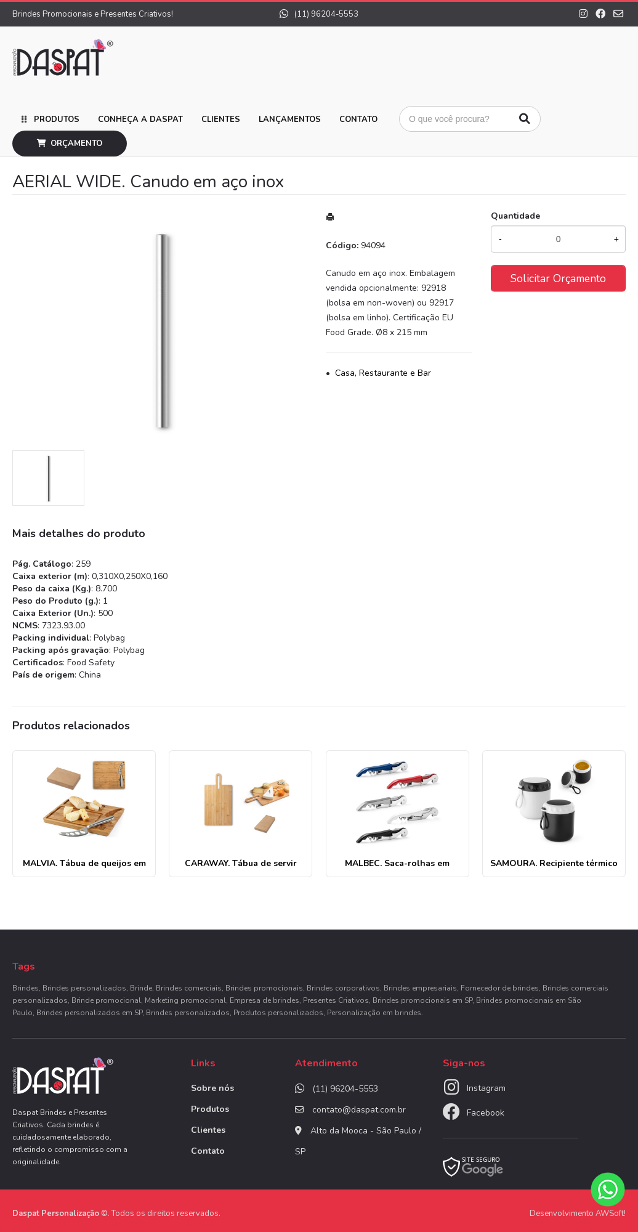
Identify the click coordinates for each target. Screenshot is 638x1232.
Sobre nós (212, 1088)
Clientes (220, 119)
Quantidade (515, 216)
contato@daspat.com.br (359, 1110)
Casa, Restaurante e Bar (383, 373)
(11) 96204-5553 (319, 14)
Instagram (486, 1088)
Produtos (56, 119)
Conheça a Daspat (140, 119)
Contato (358, 119)
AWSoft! (611, 1213)
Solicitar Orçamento (558, 278)
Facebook (485, 1113)
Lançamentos (290, 119)
